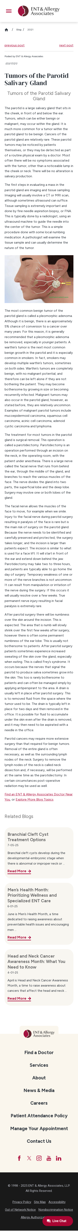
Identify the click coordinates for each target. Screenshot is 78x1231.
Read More (16, 871)
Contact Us (39, 1141)
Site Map (40, 1202)
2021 (30, 29)
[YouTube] (49, 1158)
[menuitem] (39, 1052)
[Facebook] (19, 1158)
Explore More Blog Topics (34, 799)
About (39, 1078)
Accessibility (57, 1202)
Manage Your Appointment (39, 1128)
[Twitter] (29, 1158)
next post (66, 45)
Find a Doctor (39, 1052)
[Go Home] (8, 29)
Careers (39, 1103)
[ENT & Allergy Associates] (39, 11)
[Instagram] (39, 1158)
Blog (18, 29)
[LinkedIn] (59, 1158)
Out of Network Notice (20, 1210)
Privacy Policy (21, 1202)
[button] (9, 11)
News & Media (39, 1090)
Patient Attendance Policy (39, 1116)
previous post (15, 45)
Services (39, 1065)
